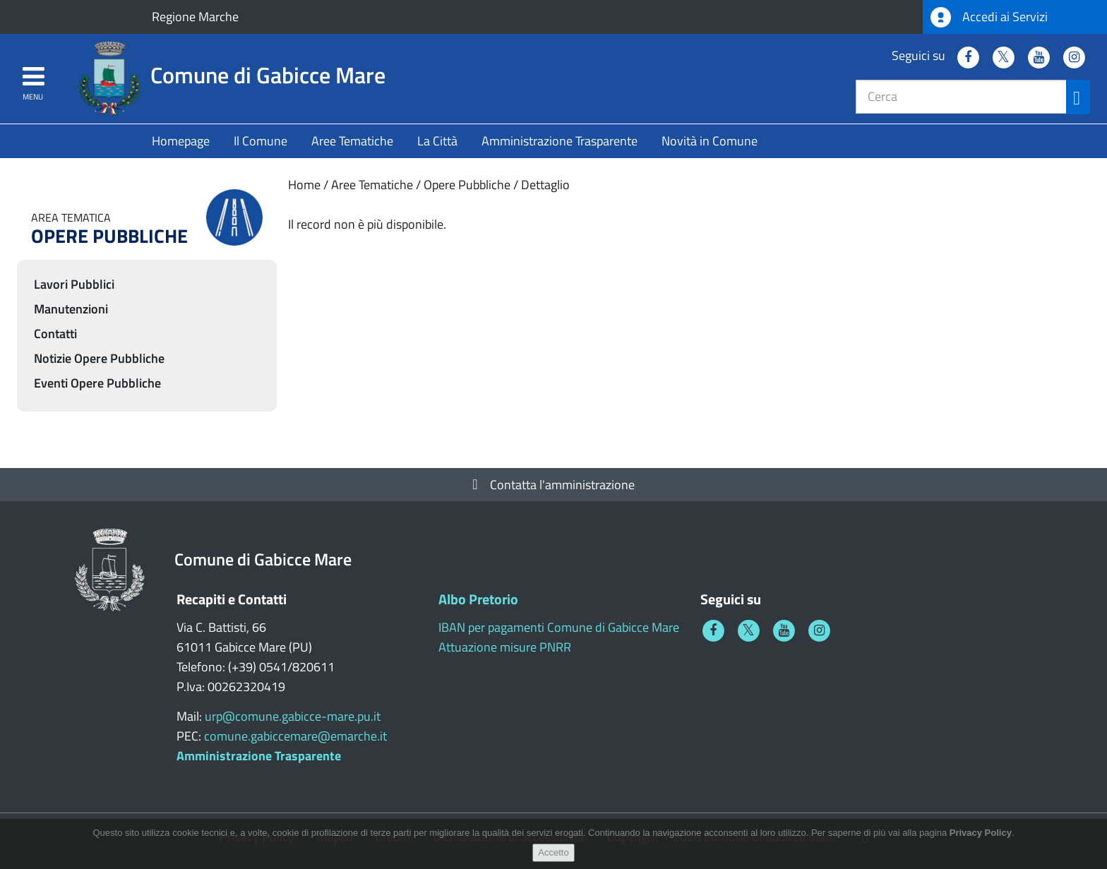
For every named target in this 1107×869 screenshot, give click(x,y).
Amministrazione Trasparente (559, 140)
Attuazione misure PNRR (504, 647)
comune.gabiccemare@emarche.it (295, 735)
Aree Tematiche (352, 140)
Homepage (181, 140)
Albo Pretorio (478, 599)
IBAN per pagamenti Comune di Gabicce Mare (558, 627)
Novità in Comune (710, 140)
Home (304, 184)
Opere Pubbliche (467, 184)
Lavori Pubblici (74, 284)
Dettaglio (545, 184)
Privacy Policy (981, 839)
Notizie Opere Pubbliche (99, 358)
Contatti (55, 333)
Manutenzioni (71, 308)
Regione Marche (195, 16)
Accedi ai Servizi (989, 17)
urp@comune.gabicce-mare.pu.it (293, 716)
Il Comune (260, 140)
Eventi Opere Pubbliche (97, 382)
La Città (437, 140)
